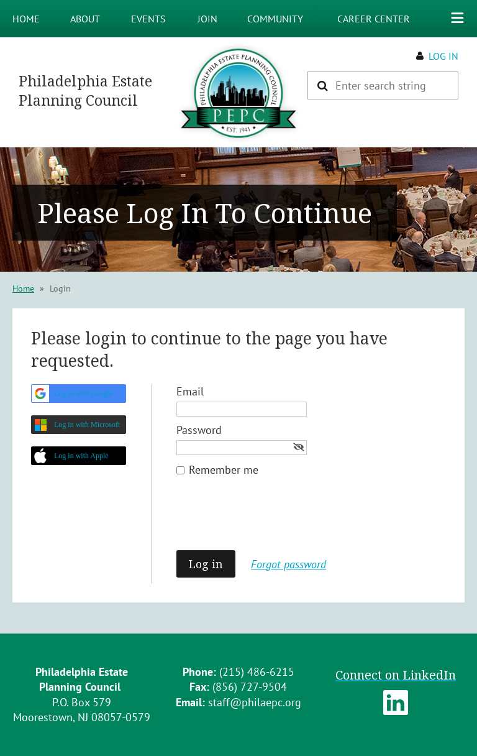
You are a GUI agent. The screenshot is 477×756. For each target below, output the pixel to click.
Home (23, 288)
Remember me (223, 470)
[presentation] (270, 520)
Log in (443, 56)
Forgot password (288, 564)
